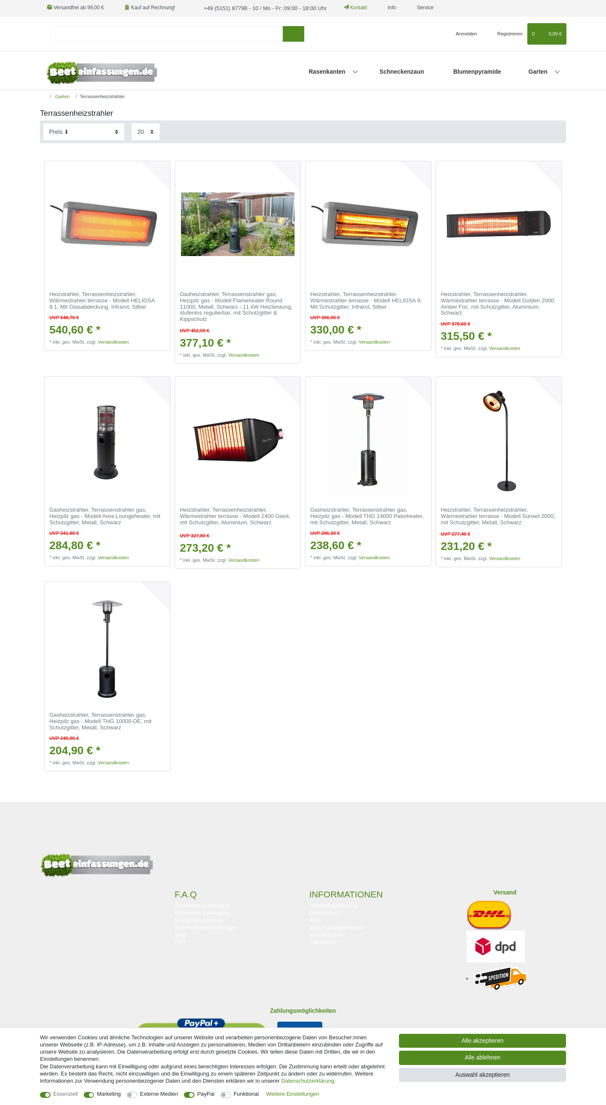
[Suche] (293, 33)
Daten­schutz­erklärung (307, 1081)
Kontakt (347, 8)
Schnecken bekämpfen (202, 912)
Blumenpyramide (477, 70)
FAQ (180, 941)
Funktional (246, 1094)
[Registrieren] (505, 33)
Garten (539, 70)
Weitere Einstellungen (292, 1094)
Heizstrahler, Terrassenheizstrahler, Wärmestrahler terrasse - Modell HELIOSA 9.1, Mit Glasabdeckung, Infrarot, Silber (102, 300)
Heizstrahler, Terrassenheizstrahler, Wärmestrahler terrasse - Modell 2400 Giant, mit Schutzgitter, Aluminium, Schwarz (235, 516)
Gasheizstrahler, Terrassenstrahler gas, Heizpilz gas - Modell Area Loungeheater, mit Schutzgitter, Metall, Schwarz (104, 516)
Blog (180, 934)
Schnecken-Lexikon (198, 919)
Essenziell (65, 1094)
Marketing (109, 1094)
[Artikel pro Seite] (145, 131)
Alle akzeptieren (483, 1040)
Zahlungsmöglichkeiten (337, 927)
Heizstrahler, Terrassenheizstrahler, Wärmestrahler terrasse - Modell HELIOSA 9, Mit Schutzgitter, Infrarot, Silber (366, 300)
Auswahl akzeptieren (482, 1074)
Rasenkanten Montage (202, 905)
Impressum (322, 941)
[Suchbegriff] (166, 33)
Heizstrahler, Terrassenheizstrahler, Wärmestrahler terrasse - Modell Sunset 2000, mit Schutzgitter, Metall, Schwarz (498, 516)
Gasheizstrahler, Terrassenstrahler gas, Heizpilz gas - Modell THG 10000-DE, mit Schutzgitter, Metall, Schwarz (100, 721)
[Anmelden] (463, 33)
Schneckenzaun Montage (205, 927)
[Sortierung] (83, 131)
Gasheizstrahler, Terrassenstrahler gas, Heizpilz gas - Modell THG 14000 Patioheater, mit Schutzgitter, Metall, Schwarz (367, 516)
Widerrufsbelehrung (333, 905)
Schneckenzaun (402, 70)
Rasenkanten (328, 70)
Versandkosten (113, 341)
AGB (315, 919)
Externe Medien (159, 1094)
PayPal (206, 1094)
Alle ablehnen (482, 1057)
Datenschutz (324, 912)
